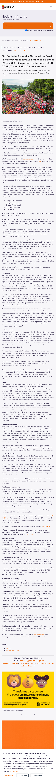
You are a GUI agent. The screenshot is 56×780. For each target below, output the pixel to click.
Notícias (23, 40)
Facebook (6, 663)
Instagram (24, 663)
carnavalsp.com (28, 159)
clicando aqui (29, 534)
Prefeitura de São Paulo (10, 40)
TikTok (32, 663)
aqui (39, 161)
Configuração (8, 775)
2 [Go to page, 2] (29, 714)
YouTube (40, 663)
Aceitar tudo (22, 775)
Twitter (15, 663)
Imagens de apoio (12, 651)
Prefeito (8, 648)
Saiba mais (14, 771)
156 (42, 1)
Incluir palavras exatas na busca (40, 30)
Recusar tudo (37, 775)
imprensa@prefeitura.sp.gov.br (31, 661)
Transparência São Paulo (32, 1)
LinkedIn (31, 666)
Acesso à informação (18, 1)
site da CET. (47, 526)
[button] (34, 714)
